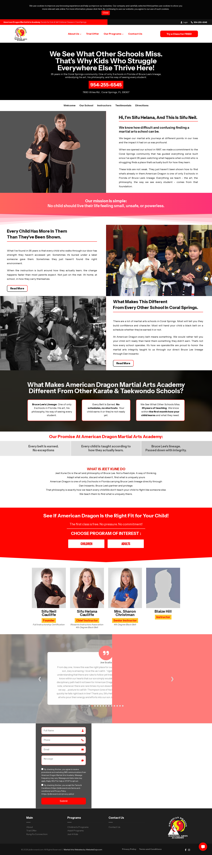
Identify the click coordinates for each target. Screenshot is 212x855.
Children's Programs (78, 827)
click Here (97, 9)
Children (86, 544)
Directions (142, 105)
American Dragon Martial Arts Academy (21, 22)
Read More (17, 288)
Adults (125, 544)
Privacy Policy (60, 791)
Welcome (69, 105)
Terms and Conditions (150, 849)
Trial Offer (92, 33)
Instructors (104, 105)
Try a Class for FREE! (179, 33)
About (29, 827)
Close (106, 13)
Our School (86, 105)
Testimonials (123, 105)
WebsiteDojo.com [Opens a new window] (94, 849)
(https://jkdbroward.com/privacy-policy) (57, 794)
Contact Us (135, 33)
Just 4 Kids (72, 834)
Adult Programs (75, 830)
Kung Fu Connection (36, 834)
